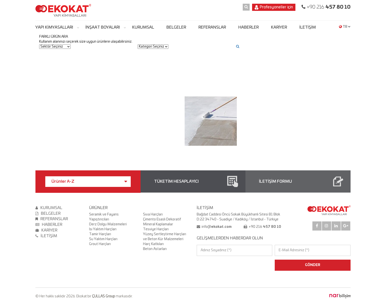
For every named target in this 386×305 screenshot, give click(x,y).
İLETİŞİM (307, 27)
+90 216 (328, 7)
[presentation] (218, 265)
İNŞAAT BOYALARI (102, 27)
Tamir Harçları (100, 234)
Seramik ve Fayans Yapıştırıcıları (104, 217)
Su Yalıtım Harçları (103, 239)
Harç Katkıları (153, 244)
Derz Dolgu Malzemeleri (108, 224)
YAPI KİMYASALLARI (54, 27)
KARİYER (279, 27)
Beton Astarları (155, 249)
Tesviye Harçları (156, 229)
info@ (216, 227)
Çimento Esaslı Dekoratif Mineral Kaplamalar (162, 222)
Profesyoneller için (274, 7)
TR (345, 27)
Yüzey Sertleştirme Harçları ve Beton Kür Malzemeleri (164, 237)
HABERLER (248, 27)
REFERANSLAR (212, 27)
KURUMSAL (143, 27)
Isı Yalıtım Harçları (102, 229)
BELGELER (176, 27)
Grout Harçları (100, 244)
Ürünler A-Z (89, 181)
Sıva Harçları (153, 214)
